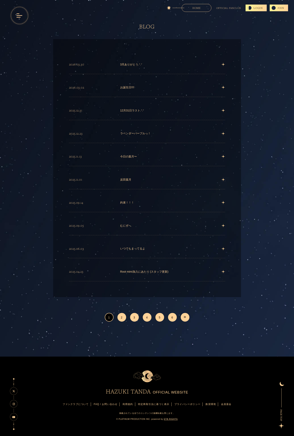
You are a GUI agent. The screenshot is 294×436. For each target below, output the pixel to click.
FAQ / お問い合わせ (105, 404)
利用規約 (128, 404)
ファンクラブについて (76, 404)
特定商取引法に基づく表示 (153, 404)
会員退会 (226, 404)
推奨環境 (210, 404)
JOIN (281, 8)
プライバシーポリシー (187, 404)
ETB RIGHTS (171, 419)
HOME (196, 8)
